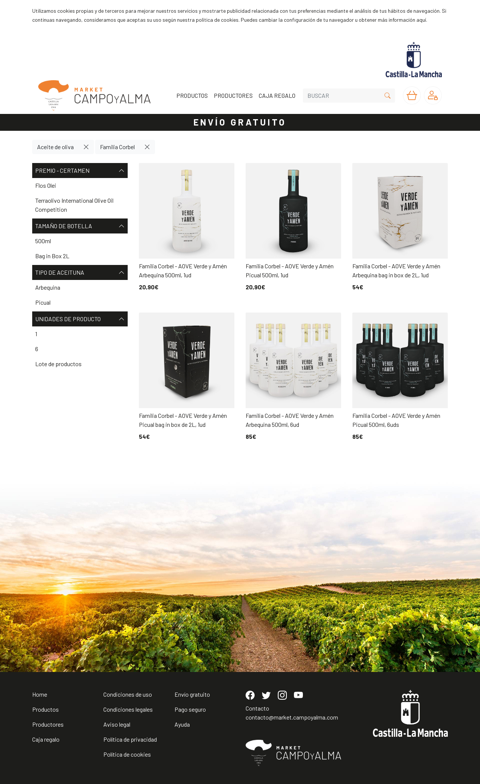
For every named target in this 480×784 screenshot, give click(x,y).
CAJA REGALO (277, 95)
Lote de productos (58, 363)
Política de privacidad (130, 739)
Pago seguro (190, 709)
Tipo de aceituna (80, 272)
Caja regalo (46, 739)
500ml (43, 240)
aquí (421, 19)
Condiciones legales (128, 709)
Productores (48, 724)
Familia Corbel (117, 146)
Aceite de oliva (55, 146)
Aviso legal (116, 724)
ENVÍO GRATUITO (240, 122)
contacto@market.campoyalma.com (292, 717)
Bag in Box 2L (52, 255)
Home (39, 694)
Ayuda (182, 724)
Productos (45, 709)
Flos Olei (45, 185)
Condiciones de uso (127, 694)
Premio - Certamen (80, 170)
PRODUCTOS (192, 95)
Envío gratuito (192, 694)
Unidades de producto (80, 318)
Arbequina (47, 287)
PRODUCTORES (233, 95)
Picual (43, 302)
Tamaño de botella (80, 225)
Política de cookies (127, 754)
